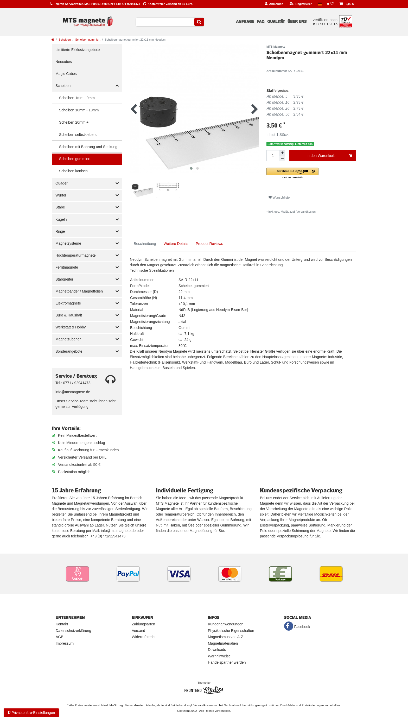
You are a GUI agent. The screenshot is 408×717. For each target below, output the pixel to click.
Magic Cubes (66, 74)
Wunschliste (279, 197)
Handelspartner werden (227, 662)
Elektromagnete (68, 303)
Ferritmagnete (66, 267)
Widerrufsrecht (144, 637)
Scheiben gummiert (87, 39)
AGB (59, 637)
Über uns (297, 22)
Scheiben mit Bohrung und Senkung (88, 147)
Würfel (60, 195)
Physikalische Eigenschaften (231, 631)
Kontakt (62, 624)
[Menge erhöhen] (282, 153)
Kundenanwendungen (225, 624)
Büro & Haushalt (68, 315)
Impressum (65, 643)
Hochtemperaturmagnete (75, 255)
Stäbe (60, 207)
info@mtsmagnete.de (72, 392)
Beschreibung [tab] (145, 244)
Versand (138, 631)
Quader (61, 183)
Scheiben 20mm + (73, 122)
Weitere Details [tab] (176, 244)
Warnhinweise (219, 656)
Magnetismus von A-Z (225, 637)
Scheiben (65, 39)
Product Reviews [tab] (209, 244)
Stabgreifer (64, 279)
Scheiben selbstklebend (78, 134)
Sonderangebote (68, 351)
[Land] (319, 4)
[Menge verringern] (282, 158)
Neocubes (63, 62)
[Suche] (199, 22)
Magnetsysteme (68, 243)
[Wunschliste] (330, 4)
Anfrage (245, 22)
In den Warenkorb (329, 156)
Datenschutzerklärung (73, 631)
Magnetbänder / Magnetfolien (79, 291)
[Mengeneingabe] (272, 155)
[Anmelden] (274, 4)
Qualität (276, 22)
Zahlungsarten (143, 624)
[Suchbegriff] (165, 22)
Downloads (217, 650)
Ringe (60, 231)
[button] (311, 173)
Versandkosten (306, 211)
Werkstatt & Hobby (70, 327)
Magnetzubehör (68, 339)
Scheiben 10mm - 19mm (79, 110)
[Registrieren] (301, 4)
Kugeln (61, 219)
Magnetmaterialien (223, 643)
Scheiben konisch (73, 171)
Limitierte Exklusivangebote (77, 50)
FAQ (260, 22)
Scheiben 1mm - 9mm (77, 98)
